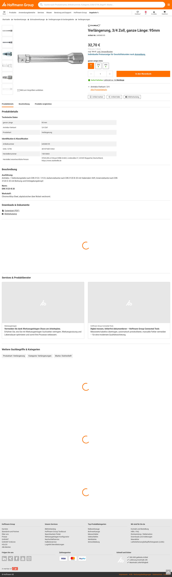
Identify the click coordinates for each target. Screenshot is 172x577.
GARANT (5, 539)
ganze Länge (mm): (95, 61)
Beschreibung (24, 104)
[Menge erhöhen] (110, 74)
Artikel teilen (114, 97)
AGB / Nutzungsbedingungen (140, 574)
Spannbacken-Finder (53, 534)
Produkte (12, 13)
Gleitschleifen (93, 537)
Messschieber (93, 534)
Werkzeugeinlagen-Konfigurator (57, 537)
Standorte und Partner (10, 532)
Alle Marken (6, 547)
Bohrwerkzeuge (94, 532)
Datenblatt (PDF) (10, 210)
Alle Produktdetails (99, 90)
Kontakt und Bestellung (140, 529)
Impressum (123, 574)
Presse (4, 537)
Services (41, 13)
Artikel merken (96, 97)
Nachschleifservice (52, 539)
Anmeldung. (140, 54)
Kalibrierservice (50, 542)
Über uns (5, 534)
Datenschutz (157, 574)
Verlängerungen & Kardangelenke (61, 19)
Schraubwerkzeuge (37, 19)
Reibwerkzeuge (94, 529)
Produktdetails (7, 104)
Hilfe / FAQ (135, 532)
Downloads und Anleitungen (141, 537)
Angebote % (94, 13)
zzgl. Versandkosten (105, 52)
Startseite (6, 19)
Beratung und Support (62, 13)
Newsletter (135, 539)
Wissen (49, 13)
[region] (9, 60)
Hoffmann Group (80, 13)
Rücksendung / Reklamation (141, 534)
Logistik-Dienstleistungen (54, 544)
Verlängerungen (84, 19)
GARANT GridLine (8, 542)
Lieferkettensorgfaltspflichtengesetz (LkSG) (147, 542)
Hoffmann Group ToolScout (55, 532)
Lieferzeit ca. (114, 80)
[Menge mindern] (91, 74)
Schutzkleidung (94, 542)
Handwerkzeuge (20, 19)
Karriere (5, 529)
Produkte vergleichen (43, 104)
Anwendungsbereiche (27, 13)
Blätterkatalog (132, 97)
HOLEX (4, 544)
